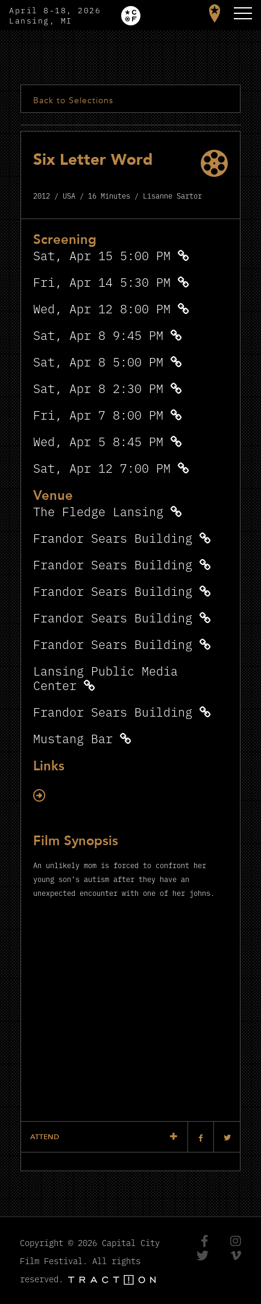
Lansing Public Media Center (105, 677)
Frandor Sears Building (112, 537)
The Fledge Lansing (98, 511)
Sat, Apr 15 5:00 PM (102, 255)
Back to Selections (73, 100)
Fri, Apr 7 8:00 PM (98, 414)
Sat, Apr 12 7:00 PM (102, 467)
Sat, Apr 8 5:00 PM (98, 361)
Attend (44, 1137)
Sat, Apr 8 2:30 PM (98, 388)
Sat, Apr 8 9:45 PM (98, 335)
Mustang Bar (73, 738)
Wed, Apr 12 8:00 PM (102, 308)
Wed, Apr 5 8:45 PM (98, 441)
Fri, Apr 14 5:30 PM (102, 281)
